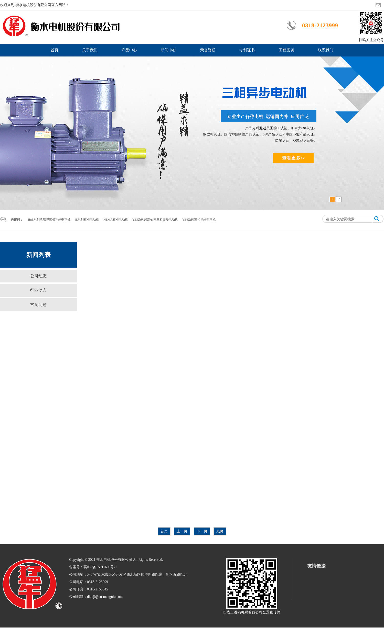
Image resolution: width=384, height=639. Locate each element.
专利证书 (247, 50)
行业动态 (38, 290)
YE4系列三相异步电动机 (199, 219)
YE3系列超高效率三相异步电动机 (155, 219)
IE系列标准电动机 (87, 219)
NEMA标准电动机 (115, 219)
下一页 (202, 531)
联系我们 (325, 50)
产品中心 (129, 50)
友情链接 (316, 565)
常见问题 (38, 304)
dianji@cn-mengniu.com (105, 597)
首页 (54, 50)
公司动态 (38, 276)
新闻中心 (168, 50)
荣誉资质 (208, 50)
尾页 (219, 531)
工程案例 (286, 50)
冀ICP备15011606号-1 (100, 567)
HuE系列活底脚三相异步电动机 (49, 219)
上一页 (182, 531)
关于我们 (90, 50)
